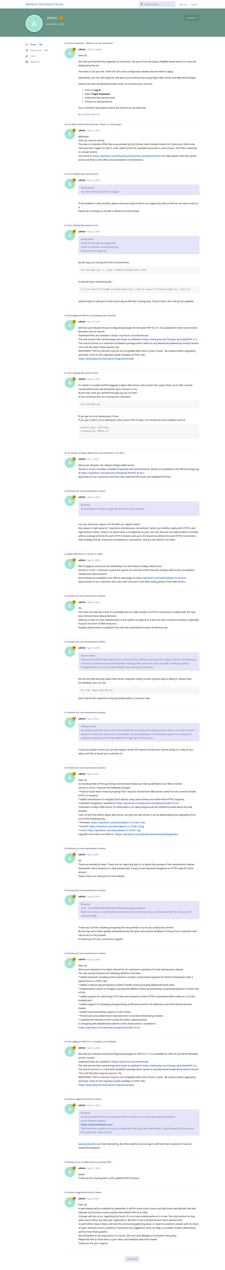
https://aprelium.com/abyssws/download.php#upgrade (146, 834)
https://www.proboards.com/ (97, 1124)
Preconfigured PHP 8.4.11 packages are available (91, 1041)
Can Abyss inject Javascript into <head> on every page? (94, 124)
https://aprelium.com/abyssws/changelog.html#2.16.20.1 (148, 803)
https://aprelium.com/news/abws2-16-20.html (160, 577)
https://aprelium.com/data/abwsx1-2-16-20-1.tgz (114, 830)
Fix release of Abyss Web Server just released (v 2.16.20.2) (95, 452)
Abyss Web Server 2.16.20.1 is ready (84, 553)
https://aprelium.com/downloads (130, 335)
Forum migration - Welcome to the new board (89, 43)
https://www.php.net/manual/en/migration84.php (106, 358)
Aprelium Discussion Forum (44, 4)
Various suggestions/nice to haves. (84, 1098)
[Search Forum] (157, 4)
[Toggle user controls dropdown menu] (191, 18)
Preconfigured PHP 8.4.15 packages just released (91, 315)
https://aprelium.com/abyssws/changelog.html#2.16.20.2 (112, 472)
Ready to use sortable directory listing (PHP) (89, 1162)
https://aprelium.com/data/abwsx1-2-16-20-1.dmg (116, 826)
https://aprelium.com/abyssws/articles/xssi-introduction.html (127, 155)
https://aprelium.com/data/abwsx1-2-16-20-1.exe (118, 822)
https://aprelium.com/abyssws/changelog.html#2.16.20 (109, 1027)
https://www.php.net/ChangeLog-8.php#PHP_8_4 (170, 339)
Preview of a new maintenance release (86, 490)
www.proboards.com (89, 1143)
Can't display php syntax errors (82, 173)
